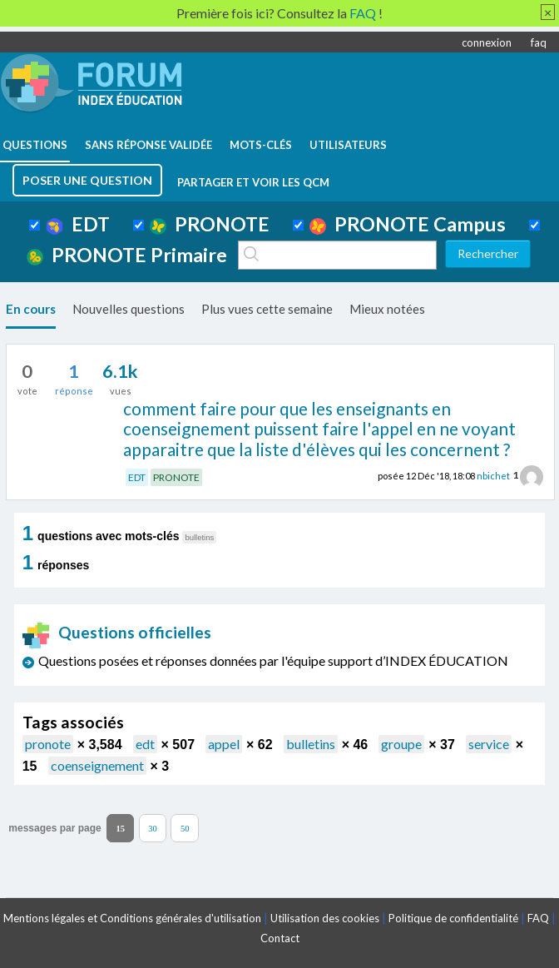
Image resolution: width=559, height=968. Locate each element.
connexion (487, 42)
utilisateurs (348, 144)
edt (145, 744)
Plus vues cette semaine (267, 308)
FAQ (538, 918)
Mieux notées (387, 308)
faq (539, 42)
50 (185, 828)
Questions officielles (117, 632)
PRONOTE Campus (407, 224)
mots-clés (261, 144)
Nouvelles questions (128, 308)
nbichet (493, 474)
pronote (48, 744)
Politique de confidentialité (453, 918)
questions (34, 144)
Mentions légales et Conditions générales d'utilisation (132, 918)
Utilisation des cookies (324, 918)
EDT (78, 224)
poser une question (87, 180)
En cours (31, 308)
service (488, 744)
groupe (401, 744)
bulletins (310, 744)
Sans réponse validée (148, 144)
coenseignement (97, 765)
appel (224, 744)
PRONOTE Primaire (127, 254)
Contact (279, 938)
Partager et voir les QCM (253, 182)
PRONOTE (210, 224)
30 (152, 828)
